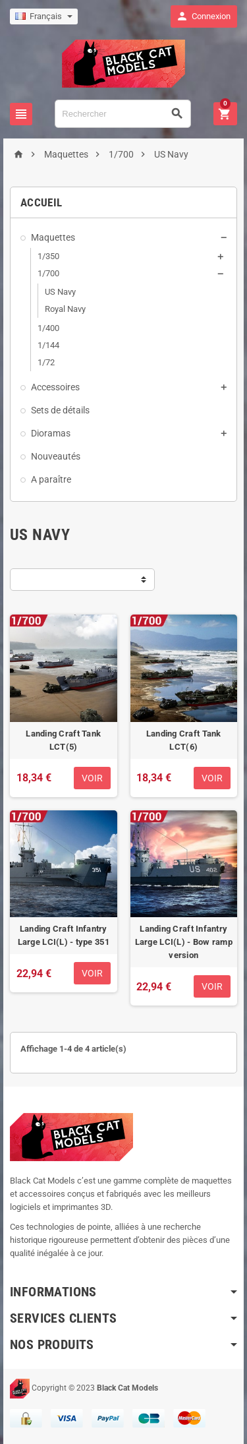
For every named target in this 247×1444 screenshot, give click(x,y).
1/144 (48, 345)
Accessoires (55, 387)
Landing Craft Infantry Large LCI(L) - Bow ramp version (184, 942)
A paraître (51, 479)
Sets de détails (60, 410)
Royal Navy (65, 309)
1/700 (48, 273)
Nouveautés (55, 456)
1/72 (46, 362)
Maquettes (53, 237)
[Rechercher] (123, 114)
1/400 (48, 328)
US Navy (60, 292)
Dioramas (50, 433)
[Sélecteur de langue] (43, 16)
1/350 (48, 256)
